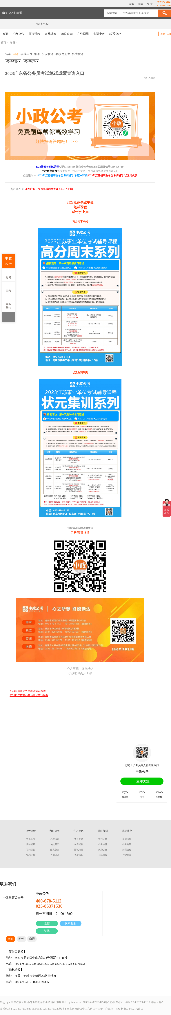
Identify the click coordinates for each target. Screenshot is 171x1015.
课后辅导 (126, 839)
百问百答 (30, 849)
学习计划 (102, 839)
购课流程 (126, 849)
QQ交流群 (54, 844)
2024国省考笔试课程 (47, 166)
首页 (5, 33)
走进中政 (99, 33)
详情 (12, 42)
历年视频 (30, 844)
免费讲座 (102, 849)
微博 (47, 930)
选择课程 (102, 855)
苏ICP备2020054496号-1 (96, 1002)
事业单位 (8, 303)
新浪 (131, 3)
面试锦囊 (78, 849)
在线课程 (51, 33)
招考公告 (18, 33)
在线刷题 (83, 33)
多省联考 (78, 54)
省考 (8, 275)
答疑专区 (78, 839)
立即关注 (143, 781)
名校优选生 (62, 54)
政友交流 (54, 849)
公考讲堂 (102, 844)
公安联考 (48, 54)
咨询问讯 (54, 855)
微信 (47, 923)
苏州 (12, 12)
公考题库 (126, 844)
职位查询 (67, 33)
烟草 (37, 54)
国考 (8, 288)
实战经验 (30, 855)
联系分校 (115, 33)
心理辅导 (54, 839)
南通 (19, 12)
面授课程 (34, 33)
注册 (169, 33)
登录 (162, 33)
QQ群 (150, 3)
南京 (5, 12)
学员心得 (30, 839)
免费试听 (78, 855)
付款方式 (126, 855)
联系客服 (70, 923)
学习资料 (78, 844)
